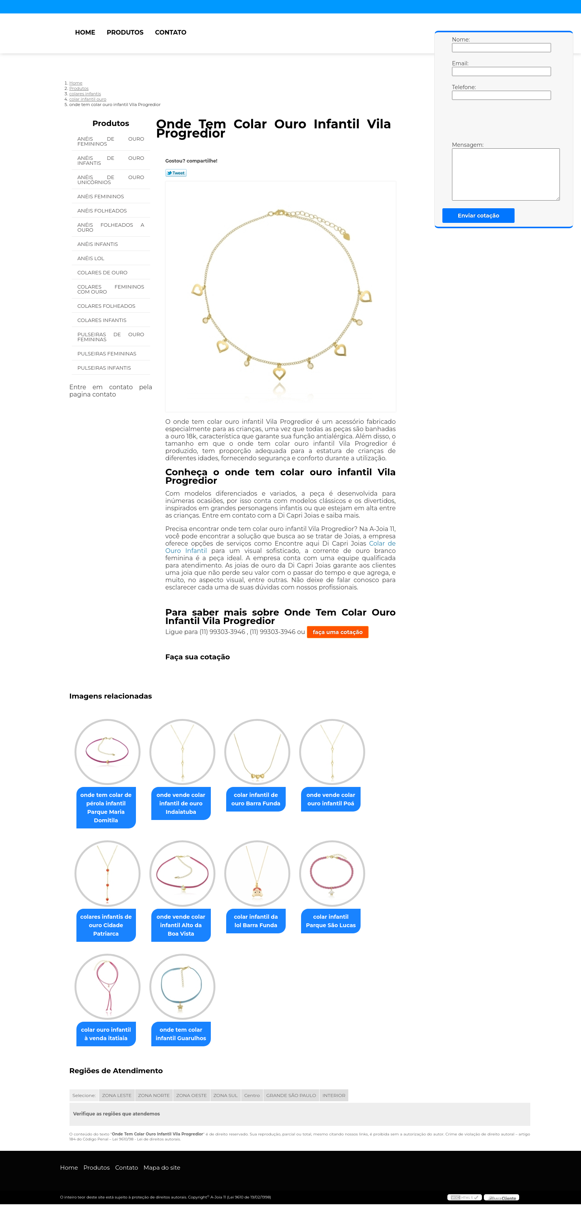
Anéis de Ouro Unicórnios (111, 179)
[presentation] (500, 123)
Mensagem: (459, 171)
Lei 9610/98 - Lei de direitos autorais (146, 1139)
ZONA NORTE (154, 1096)
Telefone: (459, 92)
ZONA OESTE (191, 1096)
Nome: (459, 44)
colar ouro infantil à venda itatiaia (107, 1034)
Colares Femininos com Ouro (111, 289)
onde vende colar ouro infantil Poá (341, 799)
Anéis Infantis (98, 244)
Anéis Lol (92, 258)
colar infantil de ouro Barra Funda (263, 799)
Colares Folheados (107, 306)
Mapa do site (162, 1168)
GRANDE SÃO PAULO (291, 1096)
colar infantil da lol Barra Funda (263, 921)
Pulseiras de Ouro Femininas (111, 336)
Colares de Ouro (103, 272)
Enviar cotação (478, 215)
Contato (171, 32)
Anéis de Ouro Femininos (111, 141)
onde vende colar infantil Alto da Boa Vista (186, 926)
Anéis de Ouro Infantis (111, 160)
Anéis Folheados (103, 210)
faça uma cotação (338, 632)
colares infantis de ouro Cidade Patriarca (107, 926)
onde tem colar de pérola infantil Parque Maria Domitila (107, 808)
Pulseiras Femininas (108, 353)
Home (85, 32)
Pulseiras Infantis (105, 368)
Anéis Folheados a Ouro (111, 227)
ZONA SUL (226, 1096)
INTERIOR (334, 1096)
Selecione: (84, 1096)
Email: (459, 68)
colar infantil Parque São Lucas (342, 921)
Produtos (125, 32)
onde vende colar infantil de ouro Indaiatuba (185, 804)
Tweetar (176, 173)
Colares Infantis (103, 320)
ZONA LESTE (117, 1096)
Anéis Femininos (102, 196)
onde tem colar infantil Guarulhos (186, 1034)
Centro (252, 1096)
